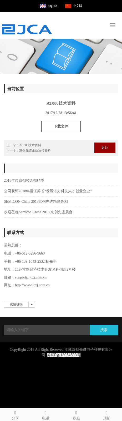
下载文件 (61, 126)
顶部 (107, 414)
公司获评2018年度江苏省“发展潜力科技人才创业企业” (48, 191)
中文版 (77, 6)
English (52, 6)
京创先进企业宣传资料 (35, 150)
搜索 (104, 330)
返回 (105, 148)
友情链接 (16, 304)
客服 (76, 414)
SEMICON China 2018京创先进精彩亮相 (36, 202)
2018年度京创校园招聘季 (24, 180)
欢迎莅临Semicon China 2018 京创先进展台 (38, 212)
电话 (45, 414)
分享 (15, 414)
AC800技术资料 (30, 145)
